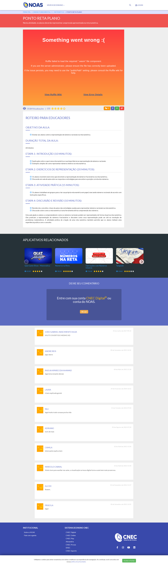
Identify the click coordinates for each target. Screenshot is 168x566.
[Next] (141, 261)
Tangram (120, 265)
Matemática (59, 12)
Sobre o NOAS (29, 532)
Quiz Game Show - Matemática (37, 265)
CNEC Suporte (71, 551)
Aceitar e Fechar (129, 561)
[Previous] (26, 261)
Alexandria (70, 542)
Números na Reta (62, 265)
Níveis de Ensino (55, 5)
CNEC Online (71, 535)
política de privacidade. (78, 562)
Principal (27, 12)
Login (139, 5)
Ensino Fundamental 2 (42, 12)
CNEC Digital (96, 298)
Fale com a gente (30, 535)
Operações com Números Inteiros (96, 266)
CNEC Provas (71, 545)
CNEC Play (70, 538)
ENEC (68, 548)
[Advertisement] (136, 62)
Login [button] (84, 312)
